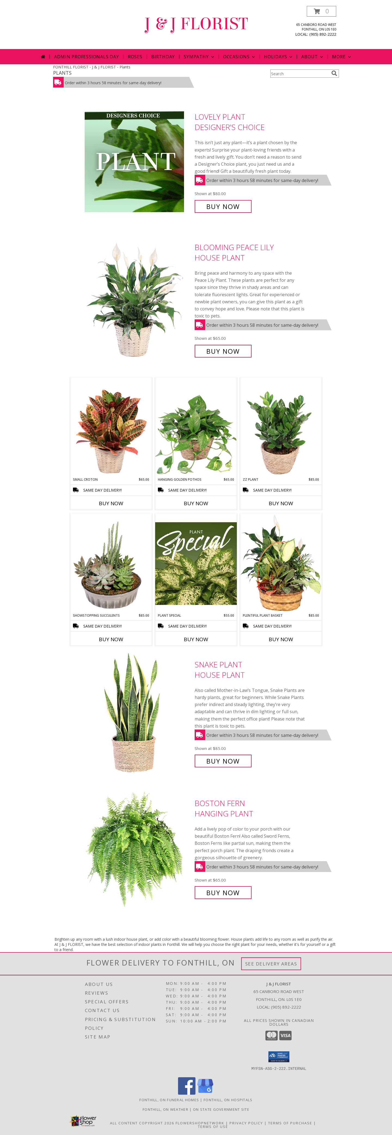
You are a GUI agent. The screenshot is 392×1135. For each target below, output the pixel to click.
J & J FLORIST (196, 24)
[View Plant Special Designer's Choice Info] (196, 563)
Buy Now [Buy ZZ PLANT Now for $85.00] (281, 503)
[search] (334, 73)
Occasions (239, 57)
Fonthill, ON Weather (165, 1109)
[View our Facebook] (186, 1093)
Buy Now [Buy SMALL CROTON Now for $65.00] (111, 503)
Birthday (163, 57)
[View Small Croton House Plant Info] (111, 427)
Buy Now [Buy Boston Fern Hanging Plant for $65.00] (223, 892)
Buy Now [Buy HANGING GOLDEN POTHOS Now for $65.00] (196, 503)
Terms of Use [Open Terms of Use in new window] (213, 1126)
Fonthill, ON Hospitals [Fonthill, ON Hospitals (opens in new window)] (228, 1099)
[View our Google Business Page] (205, 1093)
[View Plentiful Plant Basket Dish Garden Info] (281, 563)
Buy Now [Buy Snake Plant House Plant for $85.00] (223, 760)
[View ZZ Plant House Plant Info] (281, 427)
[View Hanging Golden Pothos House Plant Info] (196, 427)
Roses (135, 57)
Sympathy (199, 57)
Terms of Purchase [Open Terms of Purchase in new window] (290, 1123)
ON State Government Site (221, 1109)
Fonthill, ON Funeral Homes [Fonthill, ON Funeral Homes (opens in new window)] (169, 1099)
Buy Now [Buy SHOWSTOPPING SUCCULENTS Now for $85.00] (111, 639)
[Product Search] (300, 73)
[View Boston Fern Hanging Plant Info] (138, 848)
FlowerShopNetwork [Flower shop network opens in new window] (200, 1123)
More (342, 57)
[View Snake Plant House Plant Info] (138, 712)
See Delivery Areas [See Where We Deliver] (271, 964)
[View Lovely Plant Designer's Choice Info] (138, 161)
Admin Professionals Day (86, 57)
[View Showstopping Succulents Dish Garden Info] (111, 563)
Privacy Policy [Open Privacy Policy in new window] (246, 1123)
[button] (321, 11)
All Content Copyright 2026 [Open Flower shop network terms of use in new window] (142, 1123)
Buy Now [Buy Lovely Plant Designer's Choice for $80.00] (223, 206)
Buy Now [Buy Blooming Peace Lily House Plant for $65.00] (223, 351)
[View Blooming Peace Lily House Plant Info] (138, 299)
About (312, 57)
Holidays (278, 57)
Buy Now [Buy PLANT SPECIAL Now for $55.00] (196, 639)
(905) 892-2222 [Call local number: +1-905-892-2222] (322, 34)
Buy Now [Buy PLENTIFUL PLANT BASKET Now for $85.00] (281, 639)
